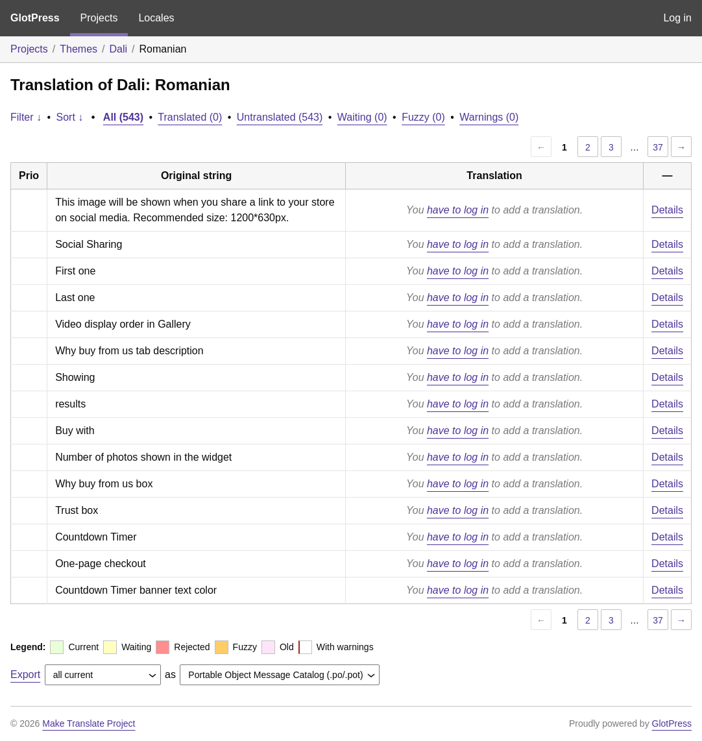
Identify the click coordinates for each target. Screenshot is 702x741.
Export (25, 674)
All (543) (123, 117)
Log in (677, 17)
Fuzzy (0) (423, 117)
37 (658, 147)
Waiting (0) (362, 117)
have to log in (458, 209)
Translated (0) (190, 117)
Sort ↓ (70, 117)
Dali (119, 49)
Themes (78, 49)
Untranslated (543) (280, 117)
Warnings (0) (488, 117)
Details (667, 209)
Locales (156, 17)
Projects (99, 17)
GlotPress (35, 17)
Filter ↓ (26, 117)
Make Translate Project (88, 723)
